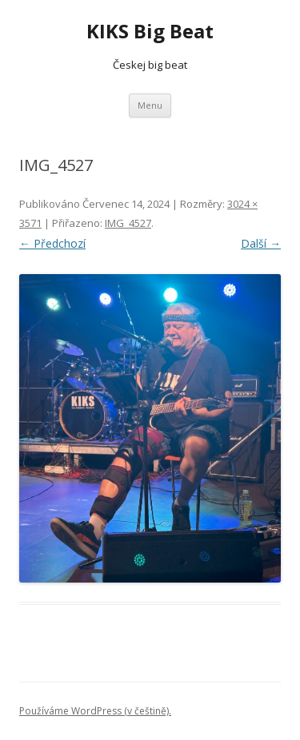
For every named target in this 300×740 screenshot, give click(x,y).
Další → (261, 243)
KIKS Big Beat (150, 31)
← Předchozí (52, 243)
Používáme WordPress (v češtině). (95, 711)
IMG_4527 (128, 223)
